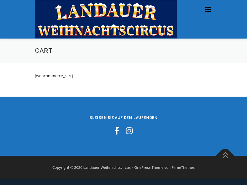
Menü (207, 9)
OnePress (142, 167)
